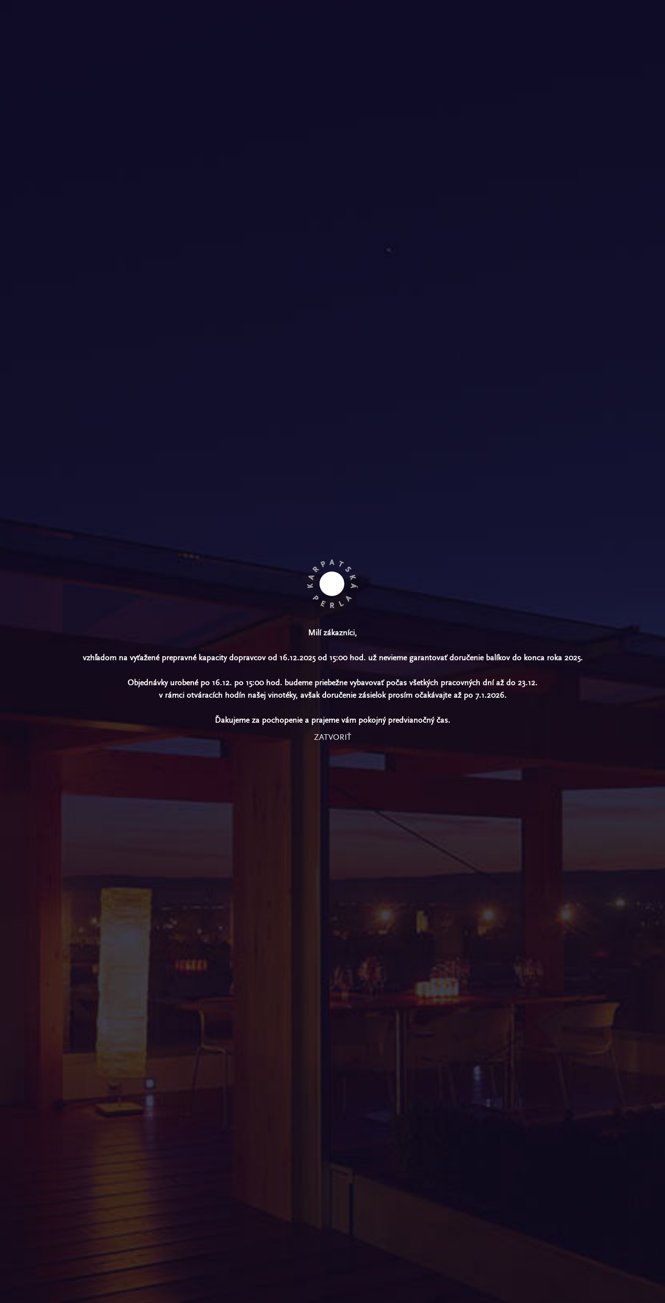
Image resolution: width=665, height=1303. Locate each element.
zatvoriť (332, 737)
